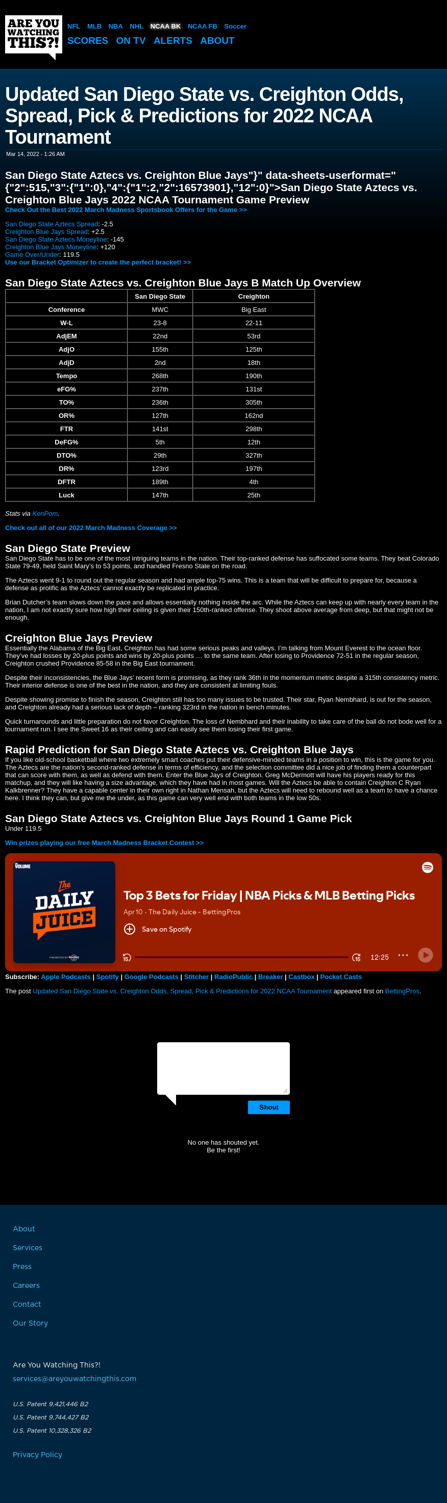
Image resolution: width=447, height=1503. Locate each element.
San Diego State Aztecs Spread (51, 224)
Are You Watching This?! (33, 37)
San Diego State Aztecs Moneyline (56, 239)
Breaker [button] (270, 977)
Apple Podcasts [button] (66, 977)
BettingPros (402, 991)
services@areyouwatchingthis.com (74, 1379)
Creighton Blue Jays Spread (46, 231)
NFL (73, 26)
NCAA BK (166, 26)
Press (22, 1267)
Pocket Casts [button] (341, 977)
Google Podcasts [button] (152, 977)
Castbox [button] (301, 977)
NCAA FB (202, 26)
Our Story (30, 1323)
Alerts (173, 40)
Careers (26, 1285)
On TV (131, 40)
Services (27, 1248)
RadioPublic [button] (233, 977)
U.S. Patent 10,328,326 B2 (52, 1431)
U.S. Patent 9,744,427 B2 (50, 1417)
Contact (27, 1304)
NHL (137, 26)
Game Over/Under (32, 254)
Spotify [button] (107, 977)
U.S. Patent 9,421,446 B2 (50, 1404)
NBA (116, 26)
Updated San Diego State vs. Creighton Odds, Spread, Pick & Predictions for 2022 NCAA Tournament (182, 991)
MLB (94, 26)
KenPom (45, 513)
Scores (87, 40)
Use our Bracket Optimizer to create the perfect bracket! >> (98, 262)
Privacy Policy (37, 1455)
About (217, 40)
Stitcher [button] (196, 977)
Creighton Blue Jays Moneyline (50, 247)
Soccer (235, 26)
